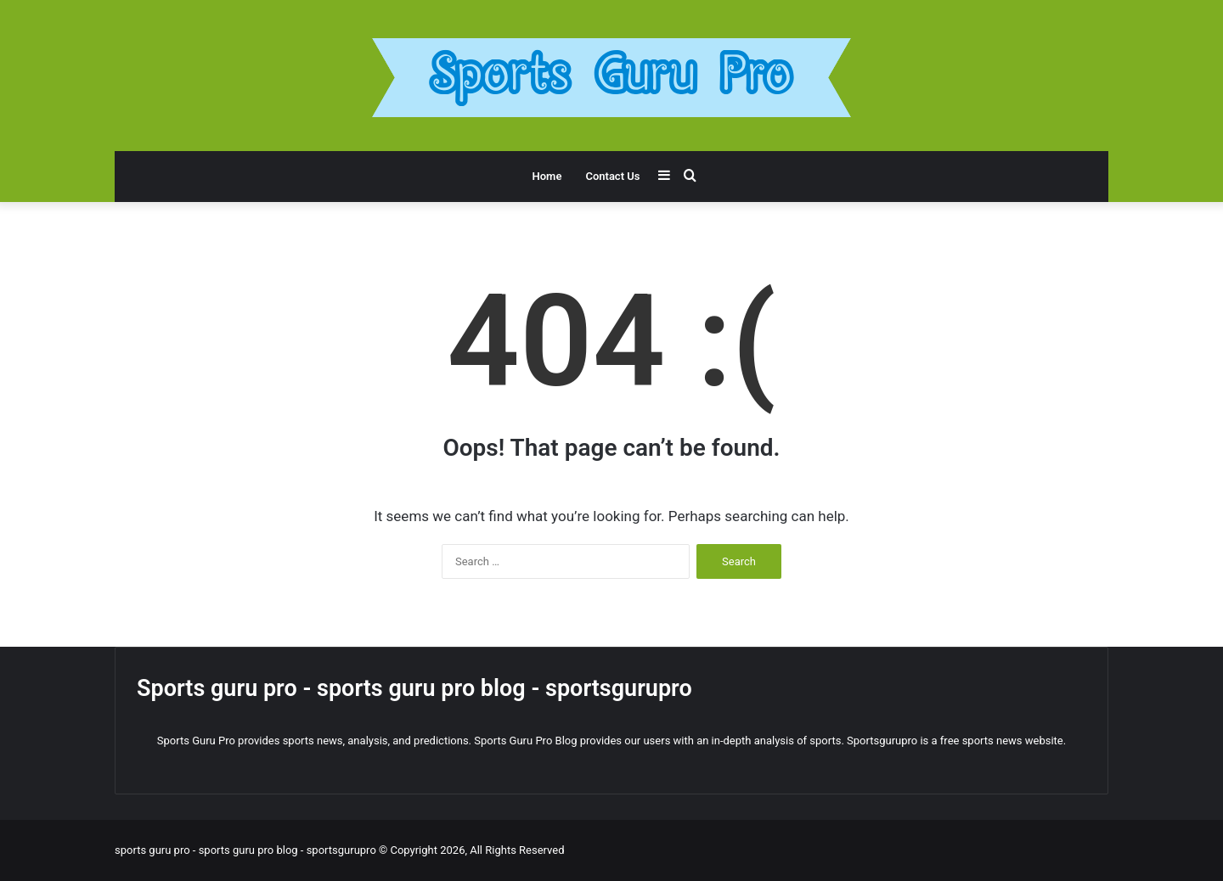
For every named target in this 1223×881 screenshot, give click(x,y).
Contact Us (612, 176)
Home (547, 176)
